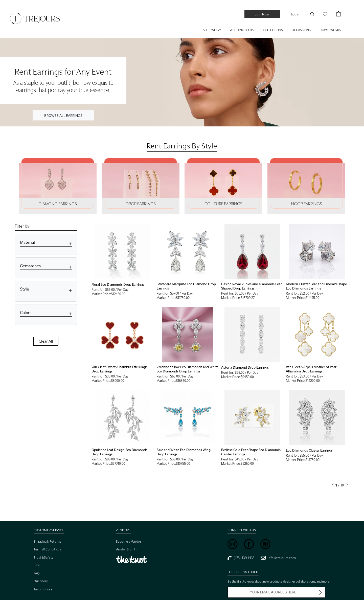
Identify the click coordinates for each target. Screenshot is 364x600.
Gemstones (30, 265)
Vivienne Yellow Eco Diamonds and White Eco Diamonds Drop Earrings (187, 369)
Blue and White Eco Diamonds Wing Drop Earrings (183, 452)
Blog (37, 565)
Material (27, 242)
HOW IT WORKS (330, 30)
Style (24, 289)
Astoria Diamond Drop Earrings (245, 367)
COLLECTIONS (273, 30)
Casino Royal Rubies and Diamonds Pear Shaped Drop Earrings (251, 286)
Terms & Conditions (47, 549)
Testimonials (43, 589)
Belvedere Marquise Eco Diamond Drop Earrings (186, 286)
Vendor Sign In (126, 549)
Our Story (41, 581)
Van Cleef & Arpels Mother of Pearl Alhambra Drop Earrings (311, 369)
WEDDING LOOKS (242, 30)
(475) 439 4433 (241, 558)
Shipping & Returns (47, 541)
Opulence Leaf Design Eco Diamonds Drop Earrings (119, 452)
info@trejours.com (278, 557)
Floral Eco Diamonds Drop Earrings (118, 284)
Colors (25, 312)
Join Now (262, 14)
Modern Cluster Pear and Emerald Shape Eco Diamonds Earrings (316, 286)
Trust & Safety (44, 557)
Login (295, 14)
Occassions (301, 30)
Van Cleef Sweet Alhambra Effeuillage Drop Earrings (120, 369)
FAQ (36, 573)
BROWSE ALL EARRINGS (63, 115)
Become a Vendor (128, 541)
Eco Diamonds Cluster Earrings (309, 450)
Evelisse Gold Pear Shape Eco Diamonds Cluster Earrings (251, 452)
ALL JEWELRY (212, 30)
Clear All (46, 341)
